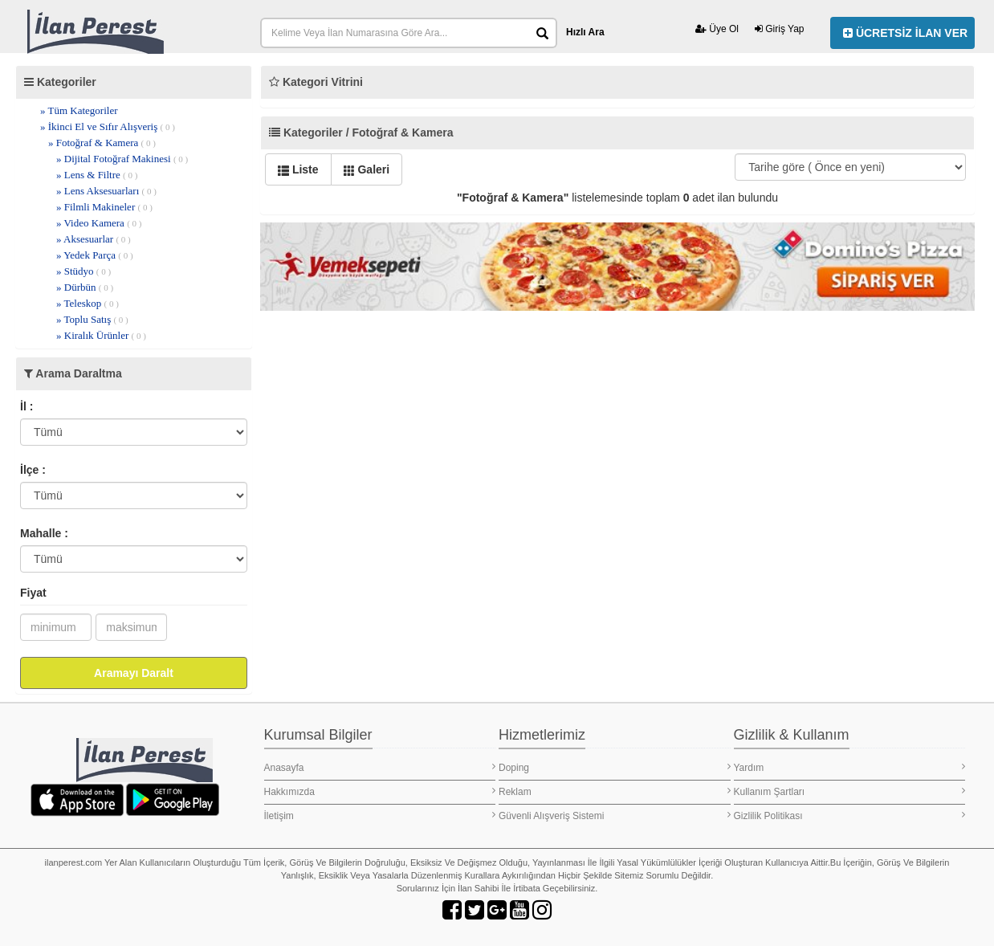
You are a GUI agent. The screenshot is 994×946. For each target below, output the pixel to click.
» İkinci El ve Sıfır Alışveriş (107, 126)
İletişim (380, 815)
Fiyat (33, 592)
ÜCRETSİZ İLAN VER (905, 33)
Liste (298, 169)
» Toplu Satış (92, 319)
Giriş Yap (780, 29)
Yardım (850, 767)
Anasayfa (380, 767)
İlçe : (33, 469)
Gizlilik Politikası (850, 815)
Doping (615, 767)
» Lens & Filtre (96, 175)
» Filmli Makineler (104, 207)
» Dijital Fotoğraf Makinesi (122, 159)
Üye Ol (717, 29)
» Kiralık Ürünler (101, 335)
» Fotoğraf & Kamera (102, 143)
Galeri (367, 169)
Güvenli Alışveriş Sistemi (615, 815)
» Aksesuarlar (93, 239)
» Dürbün (84, 287)
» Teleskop (87, 303)
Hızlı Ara (585, 32)
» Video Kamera (98, 223)
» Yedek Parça (94, 255)
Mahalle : (44, 533)
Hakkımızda (380, 791)
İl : (26, 406)
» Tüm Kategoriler (79, 110)
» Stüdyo (83, 271)
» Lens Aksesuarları (106, 191)
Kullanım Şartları (850, 791)
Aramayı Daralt (133, 673)
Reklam (615, 791)
